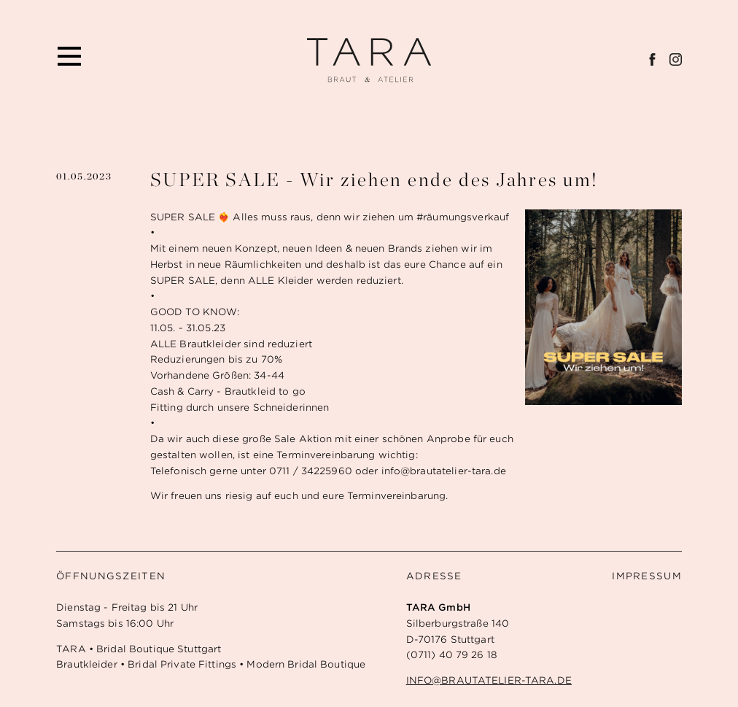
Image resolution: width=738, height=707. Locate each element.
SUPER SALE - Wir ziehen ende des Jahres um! (374, 179)
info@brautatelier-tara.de (489, 680)
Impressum (647, 576)
